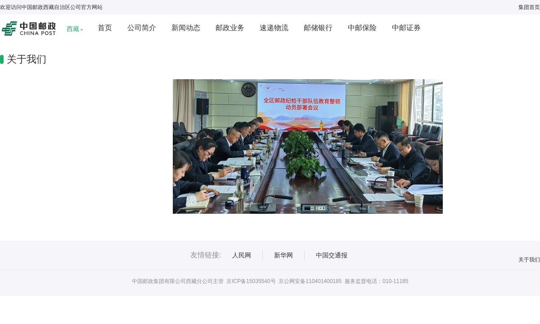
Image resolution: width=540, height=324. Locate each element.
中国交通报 (331, 255)
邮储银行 (318, 28)
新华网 (283, 255)
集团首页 (529, 7)
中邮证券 (406, 28)
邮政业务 (230, 28)
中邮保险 (362, 28)
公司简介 (141, 28)
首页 (105, 28)
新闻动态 (185, 28)
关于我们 (529, 259)
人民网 (241, 255)
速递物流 (274, 28)
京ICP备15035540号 (250, 281)
